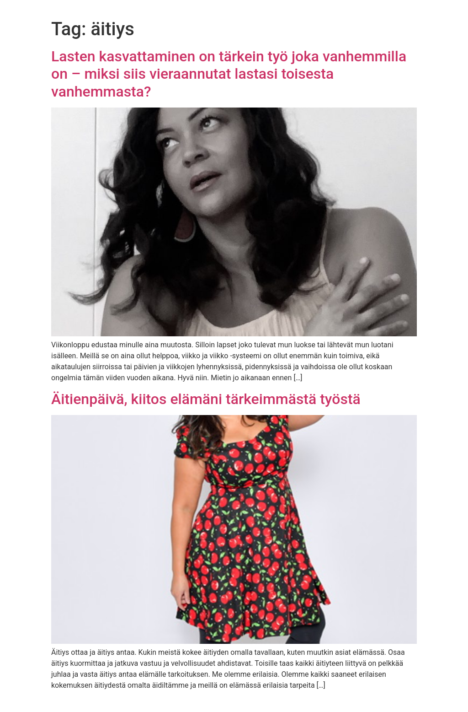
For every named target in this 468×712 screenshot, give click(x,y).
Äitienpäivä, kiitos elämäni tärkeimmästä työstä (206, 399)
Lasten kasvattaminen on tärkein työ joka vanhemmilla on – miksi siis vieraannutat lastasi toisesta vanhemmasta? (228, 74)
